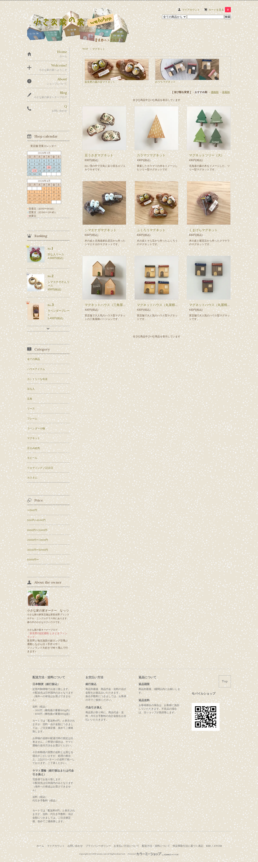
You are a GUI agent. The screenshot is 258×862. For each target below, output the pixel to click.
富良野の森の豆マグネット (100, 81)
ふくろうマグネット (151, 230)
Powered (153, 854)
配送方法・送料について (156, 845)
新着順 (226, 92)
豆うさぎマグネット (99, 155)
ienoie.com (102, 854)
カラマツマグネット (151, 155)
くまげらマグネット (203, 230)
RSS (208, 845)
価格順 (215, 92)
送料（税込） (40, 796)
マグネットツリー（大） (206, 155)
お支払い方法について (126, 845)
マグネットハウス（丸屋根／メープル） (165, 305)
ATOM (218, 845)
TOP (85, 48)
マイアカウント (191, 9)
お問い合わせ (75, 845)
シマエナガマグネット (100, 230)
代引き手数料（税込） (45, 800)
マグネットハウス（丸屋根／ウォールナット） (222, 305)
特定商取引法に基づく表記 (188, 845)
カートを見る (220, 9)
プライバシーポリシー (98, 845)
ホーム (40, 845)
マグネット (98, 48)
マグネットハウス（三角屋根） (107, 305)
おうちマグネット (165, 81)
